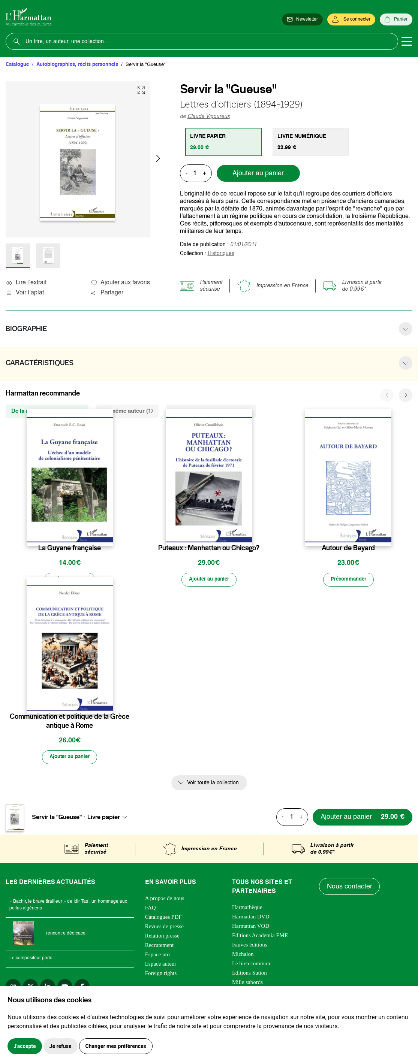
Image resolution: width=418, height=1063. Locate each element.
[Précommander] (70, 580)
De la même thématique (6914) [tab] (211, 411)
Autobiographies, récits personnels (77, 64)
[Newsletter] (302, 19)
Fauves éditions (249, 946)
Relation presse (162, 937)
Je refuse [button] (60, 1046)
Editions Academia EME (260, 936)
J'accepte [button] (24, 1046)
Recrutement (159, 946)
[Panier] (396, 19)
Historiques (221, 253)
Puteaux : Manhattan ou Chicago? (208, 547)
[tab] (224, 142)
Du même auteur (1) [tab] (127, 411)
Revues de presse (164, 927)
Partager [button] (106, 293)
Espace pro (157, 955)
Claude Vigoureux (208, 116)
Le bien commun (251, 964)
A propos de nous (164, 899)
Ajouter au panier (258, 173)
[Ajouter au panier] (209, 580)
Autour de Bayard (348, 547)
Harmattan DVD (251, 918)
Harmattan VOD (250, 927)
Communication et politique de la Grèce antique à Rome (69, 721)
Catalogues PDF (163, 918)
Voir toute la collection (213, 783)
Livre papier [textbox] (103, 818)
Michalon (243, 955)
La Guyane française (69, 547)
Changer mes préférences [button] (115, 1046)
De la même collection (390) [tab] (47, 411)
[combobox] (109, 818)
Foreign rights (161, 974)
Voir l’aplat (25, 293)
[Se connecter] (351, 19)
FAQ (150, 909)
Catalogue (17, 64)
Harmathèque (247, 908)
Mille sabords (247, 983)
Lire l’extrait (26, 283)
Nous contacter (349, 887)
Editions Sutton (249, 974)
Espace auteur (161, 965)
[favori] (108, 533)
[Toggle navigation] (406, 41)
